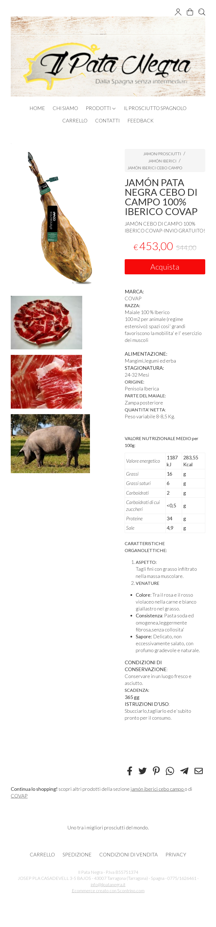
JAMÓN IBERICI (162, 161)
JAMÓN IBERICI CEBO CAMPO (154, 167)
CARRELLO (74, 120)
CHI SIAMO (65, 108)
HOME (37, 108)
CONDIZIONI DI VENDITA (128, 854)
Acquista (164, 266)
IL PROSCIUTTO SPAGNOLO (155, 108)
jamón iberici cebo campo (157, 789)
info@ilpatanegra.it (108, 884)
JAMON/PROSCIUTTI (162, 153)
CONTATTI (107, 120)
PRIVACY (176, 854)
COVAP (19, 796)
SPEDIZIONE (77, 854)
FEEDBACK (140, 120)
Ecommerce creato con (108, 890)
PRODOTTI (101, 108)
